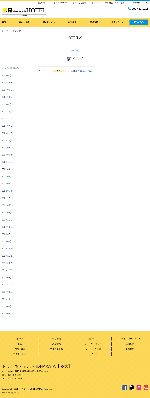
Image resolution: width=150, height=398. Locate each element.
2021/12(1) (7, 198)
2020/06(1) (7, 241)
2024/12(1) (7, 111)
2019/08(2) (7, 263)
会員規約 (130, 349)
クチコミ (93, 354)
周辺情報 (56, 344)
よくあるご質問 (93, 349)
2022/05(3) (7, 191)
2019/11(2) (7, 256)
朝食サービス (19, 354)
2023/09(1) (7, 147)
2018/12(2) (7, 270)
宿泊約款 (130, 344)
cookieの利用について (10, 393)
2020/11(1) (7, 220)
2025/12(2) (7, 82)
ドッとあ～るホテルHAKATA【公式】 (37, 366)
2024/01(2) (7, 133)
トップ (20, 338)
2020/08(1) (7, 227)
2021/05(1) (7, 205)
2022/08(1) (7, 176)
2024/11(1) (7, 119)
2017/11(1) (7, 284)
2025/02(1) (7, 104)
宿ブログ (93, 338)
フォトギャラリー (93, 344)
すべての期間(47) (10, 68)
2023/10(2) (7, 140)
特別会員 (56, 338)
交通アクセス (56, 349)
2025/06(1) (7, 90)
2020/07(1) (7, 234)
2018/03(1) (7, 277)
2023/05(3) (7, 155)
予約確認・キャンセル (114, 3)
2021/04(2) (7, 212)
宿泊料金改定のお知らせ (81, 71)
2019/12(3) (7, 248)
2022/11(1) (7, 162)
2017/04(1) (7, 292)
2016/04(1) (7, 313)
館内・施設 (20, 349)
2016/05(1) (7, 306)
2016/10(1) (7, 299)
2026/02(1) (7, 75)
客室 (20, 344)
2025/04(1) (7, 97)
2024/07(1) (7, 126)
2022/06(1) (7, 183)
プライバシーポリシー (130, 338)
